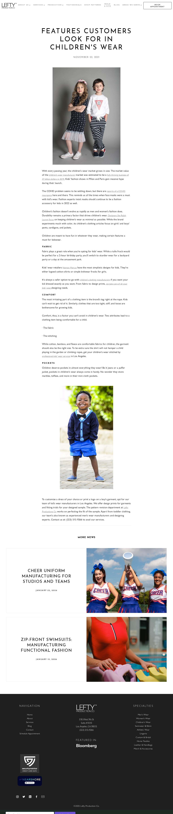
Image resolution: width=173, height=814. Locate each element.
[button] (24, 5)
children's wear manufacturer (62, 174)
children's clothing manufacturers (95, 279)
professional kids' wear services (56, 356)
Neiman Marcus (70, 267)
